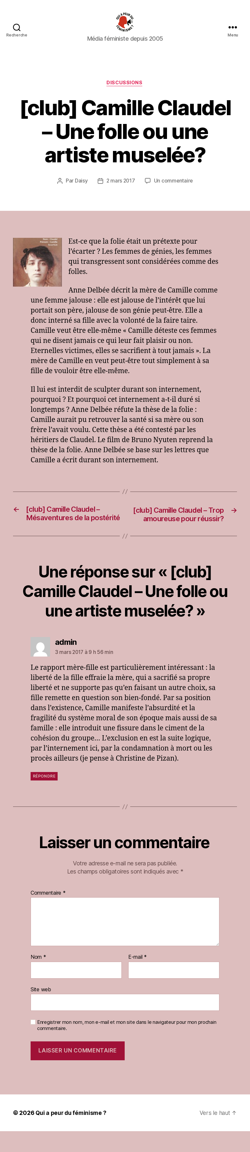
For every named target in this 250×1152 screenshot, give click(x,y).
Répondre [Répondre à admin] (44, 796)
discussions (125, 93)
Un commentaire (173, 191)
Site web (41, 1010)
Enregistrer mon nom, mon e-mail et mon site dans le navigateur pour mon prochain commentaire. (126, 1046)
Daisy (80, 191)
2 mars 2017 (120, 191)
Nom (38, 978)
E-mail (137, 978)
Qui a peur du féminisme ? (71, 1133)
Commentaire (48, 913)
